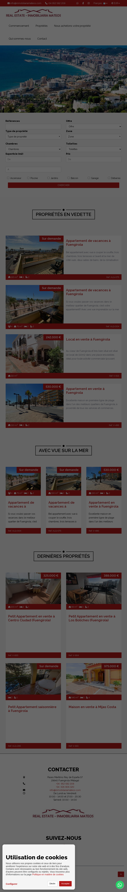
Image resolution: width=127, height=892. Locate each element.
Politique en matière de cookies (48, 874)
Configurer (11, 884)
